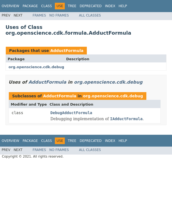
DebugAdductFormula (71, 113)
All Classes (90, 15)
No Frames (59, 15)
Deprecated (91, 6)
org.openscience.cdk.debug (36, 67)
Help (123, 6)
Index (110, 6)
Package (30, 6)
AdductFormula (66, 50)
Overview (10, 6)
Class (46, 6)
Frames (39, 15)
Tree (72, 6)
